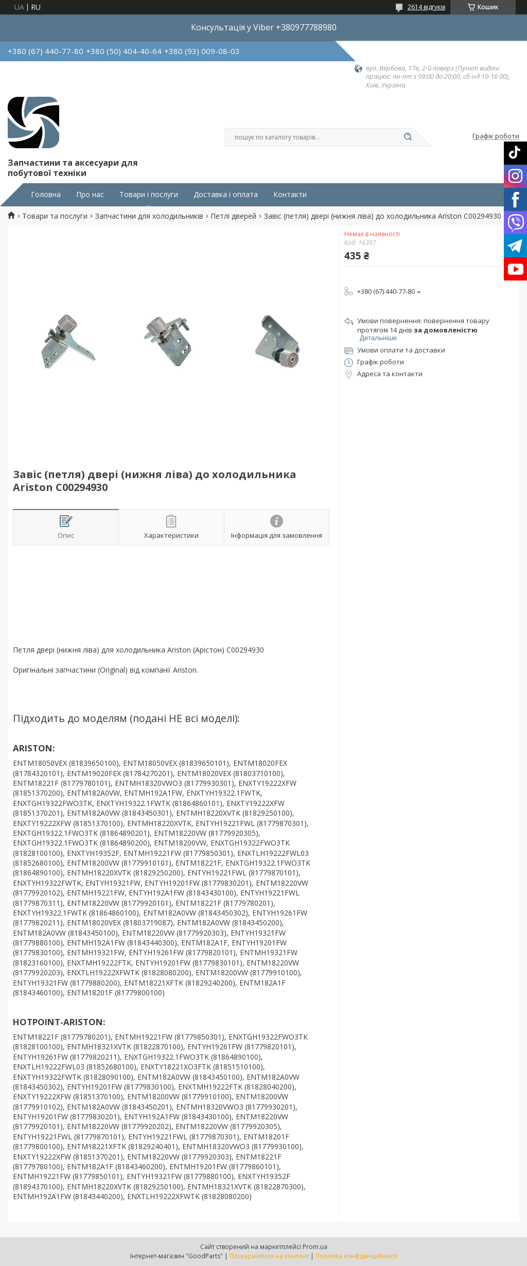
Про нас (90, 194)
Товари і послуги (148, 194)
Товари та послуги (54, 216)
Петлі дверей (233, 216)
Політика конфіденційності (356, 1256)
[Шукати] (407, 137)
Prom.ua (315, 1246)
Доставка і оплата (226, 194)
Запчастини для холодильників (149, 216)
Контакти (290, 194)
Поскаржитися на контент (269, 1256)
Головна (46, 194)
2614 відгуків (426, 7)
